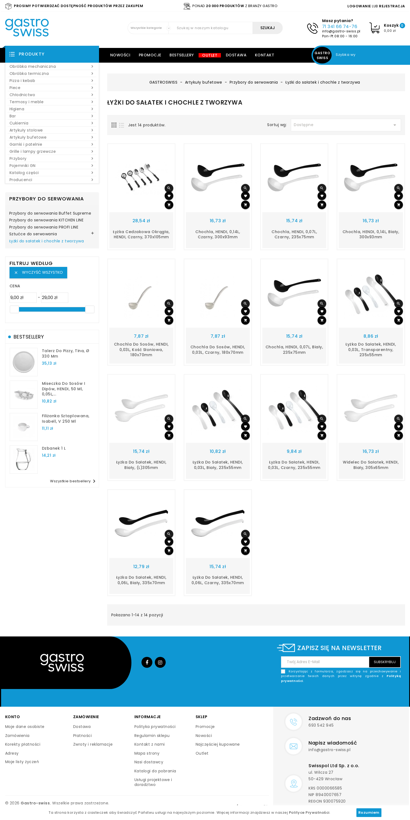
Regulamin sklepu (152, 735)
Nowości (120, 55)
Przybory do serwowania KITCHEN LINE (46, 220)
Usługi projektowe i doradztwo (153, 782)
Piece (52, 87)
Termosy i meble (52, 102)
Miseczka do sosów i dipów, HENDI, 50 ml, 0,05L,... (63, 389)
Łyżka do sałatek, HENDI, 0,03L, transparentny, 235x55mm (371, 350)
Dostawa (236, 55)
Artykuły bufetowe (52, 137)
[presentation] (359, 696)
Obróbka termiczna (52, 73)
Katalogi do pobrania (155, 771)
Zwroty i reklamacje (93, 744)
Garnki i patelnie (52, 144)
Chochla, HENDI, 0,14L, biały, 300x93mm (371, 234)
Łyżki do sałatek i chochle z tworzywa (46, 241)
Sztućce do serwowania (33, 234)
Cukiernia (52, 123)
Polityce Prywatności (309, 812)
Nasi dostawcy (149, 762)
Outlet (209, 55)
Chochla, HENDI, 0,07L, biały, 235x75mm (294, 349)
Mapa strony (147, 753)
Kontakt (265, 55)
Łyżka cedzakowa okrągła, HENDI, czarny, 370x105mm (141, 234)
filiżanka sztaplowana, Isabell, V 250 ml (66, 418)
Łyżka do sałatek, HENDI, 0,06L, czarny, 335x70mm (218, 580)
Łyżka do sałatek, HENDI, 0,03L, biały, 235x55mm (218, 464)
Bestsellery (181, 55)
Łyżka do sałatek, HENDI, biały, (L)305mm (141, 464)
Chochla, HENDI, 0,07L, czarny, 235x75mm (294, 234)
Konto (12, 717)
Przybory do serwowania (46, 198)
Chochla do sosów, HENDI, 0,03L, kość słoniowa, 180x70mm (141, 350)
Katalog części (52, 172)
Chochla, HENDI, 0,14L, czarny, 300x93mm (217, 234)
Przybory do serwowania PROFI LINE (44, 227)
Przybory (52, 158)
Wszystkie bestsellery (73, 481)
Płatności (82, 735)
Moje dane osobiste (25, 726)
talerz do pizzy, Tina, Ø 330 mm (66, 353)
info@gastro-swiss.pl (341, 31)
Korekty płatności (23, 744)
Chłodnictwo (52, 94)
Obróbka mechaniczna (52, 66)
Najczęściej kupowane (218, 744)
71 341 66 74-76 (339, 26)
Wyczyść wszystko (38, 272)
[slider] (14, 309)
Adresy (12, 753)
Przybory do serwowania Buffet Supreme (50, 213)
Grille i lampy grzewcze (52, 151)
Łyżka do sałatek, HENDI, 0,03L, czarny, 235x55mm (294, 464)
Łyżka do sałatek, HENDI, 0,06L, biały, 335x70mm (141, 580)
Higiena (52, 109)
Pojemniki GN (52, 165)
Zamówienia (17, 735)
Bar (52, 116)
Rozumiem (369, 812)
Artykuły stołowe (52, 130)
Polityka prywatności (155, 726)
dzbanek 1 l (54, 448)
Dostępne (346, 125)
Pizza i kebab (52, 80)
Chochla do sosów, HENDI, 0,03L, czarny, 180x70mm (217, 349)
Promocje (150, 55)
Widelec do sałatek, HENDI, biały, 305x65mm (371, 464)
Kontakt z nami (149, 744)
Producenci (52, 179)
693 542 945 (321, 725)
